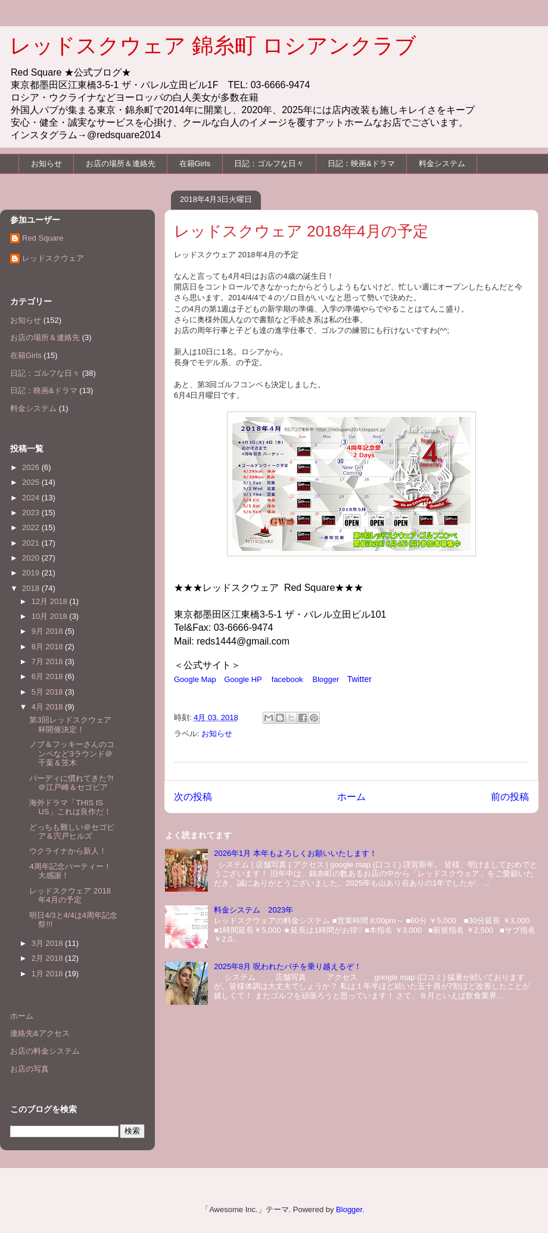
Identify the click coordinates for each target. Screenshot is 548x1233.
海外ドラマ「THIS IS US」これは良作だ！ (70, 807)
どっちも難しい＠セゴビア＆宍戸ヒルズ (71, 832)
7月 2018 (48, 661)
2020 (32, 557)
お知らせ (46, 163)
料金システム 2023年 (253, 909)
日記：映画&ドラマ (361, 163)
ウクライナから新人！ (68, 850)
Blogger (326, 679)
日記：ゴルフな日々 (269, 163)
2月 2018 (48, 958)
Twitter (359, 679)
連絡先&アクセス (40, 1033)
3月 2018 (48, 943)
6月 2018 (48, 676)
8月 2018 (48, 646)
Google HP (243, 679)
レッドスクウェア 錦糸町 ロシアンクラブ (213, 45)
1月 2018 (48, 973)
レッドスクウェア (53, 258)
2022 (32, 527)
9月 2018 (48, 631)
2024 (32, 497)
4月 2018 (48, 706)
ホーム (351, 797)
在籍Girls (195, 163)
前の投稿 (510, 797)
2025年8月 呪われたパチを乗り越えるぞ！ (288, 966)
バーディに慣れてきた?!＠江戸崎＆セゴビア (71, 783)
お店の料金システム (45, 1051)
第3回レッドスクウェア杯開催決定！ (70, 724)
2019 (32, 572)
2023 (32, 512)
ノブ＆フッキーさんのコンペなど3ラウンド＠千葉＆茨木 (71, 753)
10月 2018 (51, 616)
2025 (32, 482)
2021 (32, 542)
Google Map (195, 679)
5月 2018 (48, 691)
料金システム (442, 163)
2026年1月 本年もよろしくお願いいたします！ (295, 853)
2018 (32, 588)
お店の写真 (29, 1068)
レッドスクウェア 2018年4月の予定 (70, 895)
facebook (287, 679)
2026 (32, 467)
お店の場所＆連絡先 (120, 163)
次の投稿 (193, 797)
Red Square (42, 237)
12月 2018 (51, 601)
